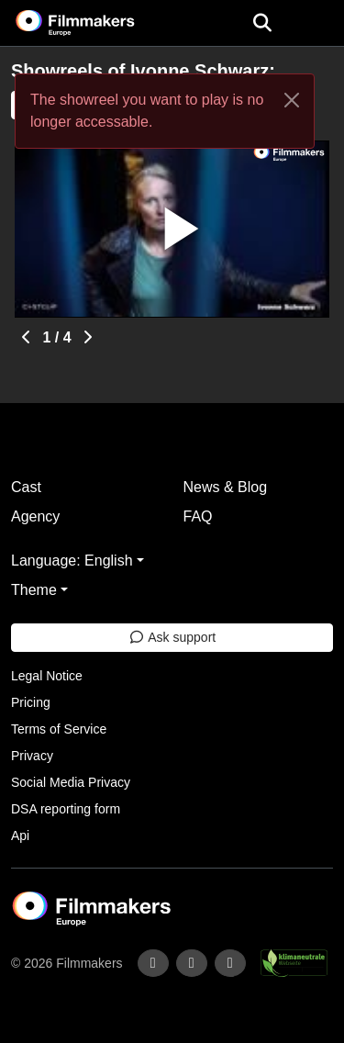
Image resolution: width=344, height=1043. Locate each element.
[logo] (97, 23)
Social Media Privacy (70, 782)
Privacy (32, 755)
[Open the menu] (262, 23)
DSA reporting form (65, 809)
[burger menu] (316, 23)
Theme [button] (34, 590)
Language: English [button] (72, 560)
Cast (26, 487)
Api (20, 835)
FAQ (198, 516)
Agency (35, 516)
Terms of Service (58, 729)
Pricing (30, 702)
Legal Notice (47, 675)
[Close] (292, 100)
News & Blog (225, 487)
